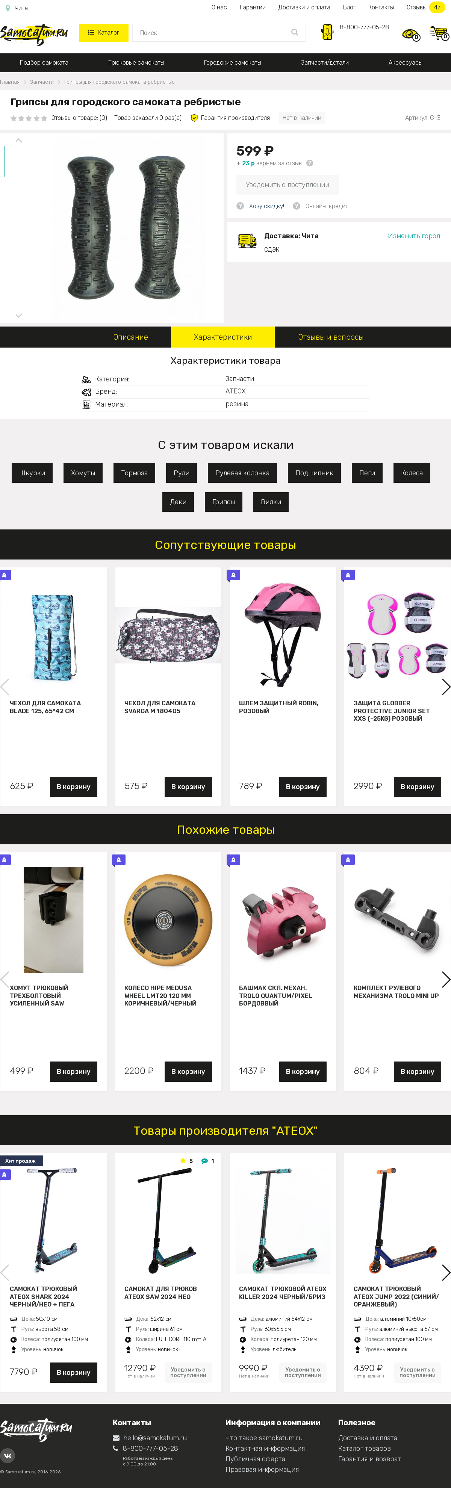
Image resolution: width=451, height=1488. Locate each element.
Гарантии (253, 7)
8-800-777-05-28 (364, 27)
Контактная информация (265, 1448)
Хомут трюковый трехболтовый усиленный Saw (39, 995)
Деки (178, 502)
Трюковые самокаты (136, 62)
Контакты (381, 7)
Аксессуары (405, 62)
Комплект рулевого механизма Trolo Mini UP (396, 992)
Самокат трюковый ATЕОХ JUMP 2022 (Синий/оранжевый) (396, 1296)
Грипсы (223, 502)
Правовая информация (262, 1469)
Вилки (271, 502)
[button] (446, 687)
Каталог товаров (364, 1448)
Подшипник (314, 473)
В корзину (74, 787)
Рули (181, 473)
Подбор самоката (44, 62)
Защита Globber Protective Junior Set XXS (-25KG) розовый (392, 711)
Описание (130, 337)
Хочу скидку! (266, 206)
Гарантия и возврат (369, 1459)
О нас (219, 7)
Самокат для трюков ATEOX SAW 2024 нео (160, 1292)
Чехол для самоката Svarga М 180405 (159, 707)
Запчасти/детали (325, 62)
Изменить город (414, 236)
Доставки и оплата (304, 7)
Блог (349, 7)
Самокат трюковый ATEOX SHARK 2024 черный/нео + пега (43, 1296)
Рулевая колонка (242, 473)
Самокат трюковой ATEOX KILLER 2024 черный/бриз (283, 1292)
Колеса (412, 473)
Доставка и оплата (367, 1438)
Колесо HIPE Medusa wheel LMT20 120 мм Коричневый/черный (160, 995)
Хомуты (83, 473)
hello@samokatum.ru (150, 1438)
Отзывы (426, 7)
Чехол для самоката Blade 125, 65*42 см (45, 707)
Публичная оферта (255, 1459)
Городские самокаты (232, 62)
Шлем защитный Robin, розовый (278, 707)
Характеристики (223, 337)
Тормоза (134, 473)
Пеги (367, 473)
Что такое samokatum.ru (264, 1438)
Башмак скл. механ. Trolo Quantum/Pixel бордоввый (275, 995)
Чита (17, 8)
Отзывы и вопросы (331, 337)
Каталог (103, 32)
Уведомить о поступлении (287, 185)
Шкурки (32, 473)
